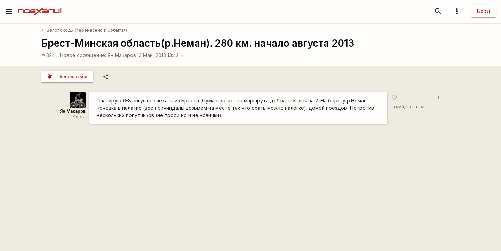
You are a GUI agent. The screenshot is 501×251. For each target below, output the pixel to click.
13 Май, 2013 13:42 (160, 55)
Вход (483, 11)
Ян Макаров (122, 55)
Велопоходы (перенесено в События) (84, 30)
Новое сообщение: (83, 55)
